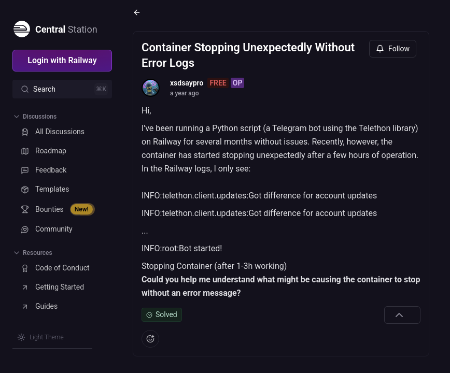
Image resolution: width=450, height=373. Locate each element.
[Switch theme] (40, 337)
